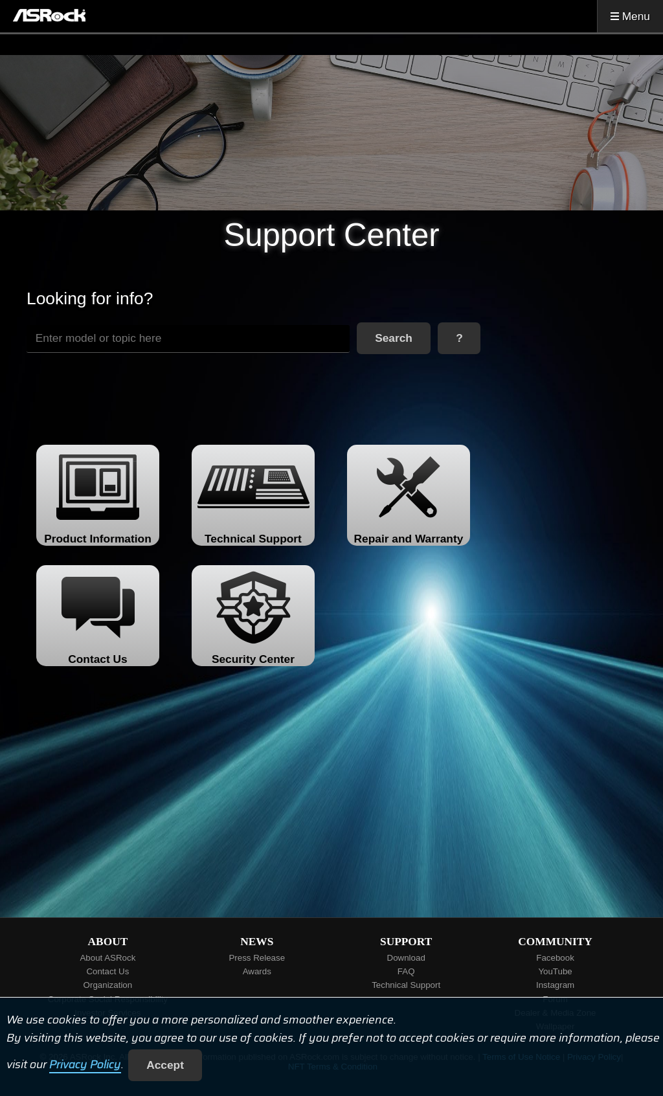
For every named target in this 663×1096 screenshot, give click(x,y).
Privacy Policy (85, 1065)
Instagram (555, 985)
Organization (108, 985)
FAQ (406, 971)
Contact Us (107, 971)
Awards (257, 971)
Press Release (257, 958)
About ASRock (107, 958)
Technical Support (406, 985)
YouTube (555, 971)
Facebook (555, 958)
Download (406, 958)
